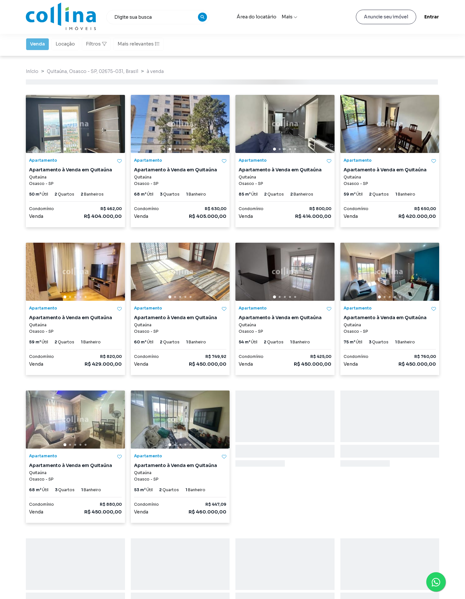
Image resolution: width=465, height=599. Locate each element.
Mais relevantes (139, 44)
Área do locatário (256, 17)
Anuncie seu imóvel (386, 17)
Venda (37, 43)
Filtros (96, 44)
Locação (65, 43)
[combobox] (158, 17)
